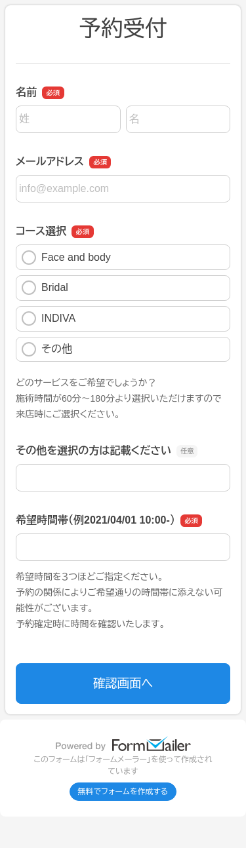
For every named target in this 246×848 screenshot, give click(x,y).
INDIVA (48, 318)
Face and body (66, 257)
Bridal (45, 287)
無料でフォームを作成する (123, 791)
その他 (47, 349)
